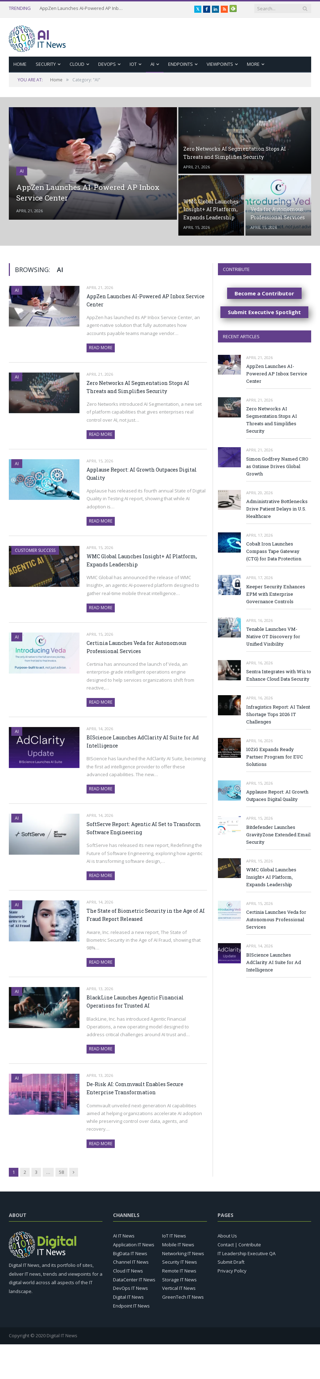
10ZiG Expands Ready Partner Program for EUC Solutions (274, 756)
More (253, 64)
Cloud (77, 64)
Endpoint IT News (131, 1306)
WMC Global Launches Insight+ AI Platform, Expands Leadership (142, 560)
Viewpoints (220, 64)
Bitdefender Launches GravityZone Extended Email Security (278, 834)
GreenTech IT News (183, 1297)
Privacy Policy (232, 1271)
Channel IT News (131, 1262)
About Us (227, 1236)
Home (19, 64)
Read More (100, 348)
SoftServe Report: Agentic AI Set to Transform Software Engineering (144, 828)
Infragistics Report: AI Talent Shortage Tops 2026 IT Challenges (278, 714)
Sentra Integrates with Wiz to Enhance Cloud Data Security (278, 675)
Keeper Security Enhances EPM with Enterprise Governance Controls (275, 594)
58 (61, 1172)
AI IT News (124, 1236)
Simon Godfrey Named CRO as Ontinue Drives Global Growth (277, 466)
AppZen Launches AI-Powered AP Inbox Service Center (82, 8)
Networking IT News (183, 1253)
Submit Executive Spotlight (264, 312)
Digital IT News (128, 1297)
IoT (133, 64)
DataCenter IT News (134, 1279)
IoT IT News (174, 1236)
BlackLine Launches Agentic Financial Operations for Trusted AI (135, 1001)
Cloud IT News (128, 1271)
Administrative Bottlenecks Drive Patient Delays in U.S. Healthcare (277, 508)
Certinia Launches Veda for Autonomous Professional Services (136, 647)
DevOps (107, 64)
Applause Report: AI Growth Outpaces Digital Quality (142, 473)
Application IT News (133, 1244)
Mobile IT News (178, 1244)
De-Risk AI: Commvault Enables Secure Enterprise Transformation (135, 1088)
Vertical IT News (179, 1288)
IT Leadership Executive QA (246, 1253)
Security (46, 64)
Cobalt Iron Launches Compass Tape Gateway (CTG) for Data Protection (273, 551)
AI (152, 64)
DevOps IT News (130, 1288)
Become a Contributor (264, 293)
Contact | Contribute (239, 1244)
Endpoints (180, 64)
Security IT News (179, 1262)
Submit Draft (231, 1262)
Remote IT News (179, 1271)
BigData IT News (130, 1253)
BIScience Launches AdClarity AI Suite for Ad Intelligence (143, 741)
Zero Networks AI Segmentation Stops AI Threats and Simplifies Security (138, 387)
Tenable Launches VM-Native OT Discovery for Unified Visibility (273, 636)
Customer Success (35, 550)
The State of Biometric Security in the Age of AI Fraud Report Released (146, 914)
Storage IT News (179, 1279)
